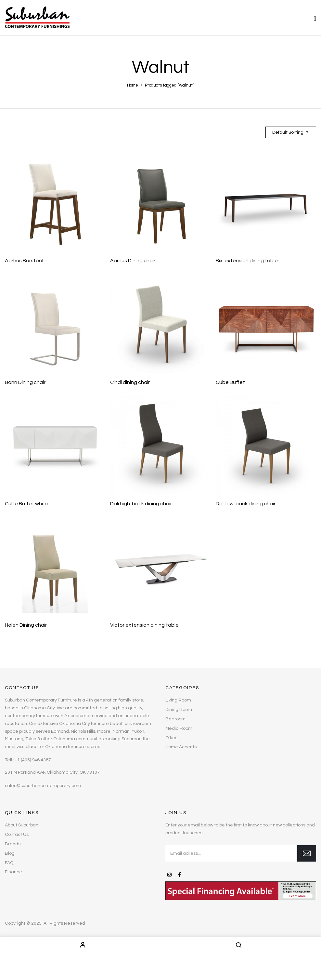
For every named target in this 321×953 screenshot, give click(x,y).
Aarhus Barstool (24, 260)
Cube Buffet (230, 382)
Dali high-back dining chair (141, 503)
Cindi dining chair (130, 382)
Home (132, 85)
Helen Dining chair (26, 625)
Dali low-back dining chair (246, 503)
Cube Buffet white (26, 503)
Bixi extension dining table (247, 260)
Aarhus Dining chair (132, 260)
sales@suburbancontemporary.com (43, 785)
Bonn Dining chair (25, 382)
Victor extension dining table (144, 625)
